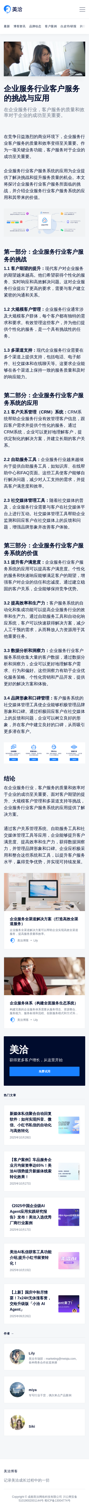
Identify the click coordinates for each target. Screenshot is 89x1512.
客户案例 (51, 26)
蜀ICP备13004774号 (57, 1500)
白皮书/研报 (68, 26)
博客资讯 (19, 26)
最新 (7, 26)
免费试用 (45, 1071)
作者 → (9, 1333)
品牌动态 (35, 26)
